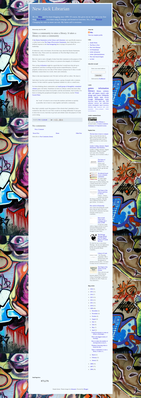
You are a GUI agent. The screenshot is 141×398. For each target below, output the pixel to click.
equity (96, 97)
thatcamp (90, 107)
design (90, 95)
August (94, 319)
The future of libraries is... (101, 160)
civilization (43, 65)
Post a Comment (39, 129)
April (93, 330)
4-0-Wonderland (94, 50)
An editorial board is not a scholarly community (103, 175)
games (91, 88)
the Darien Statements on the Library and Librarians (49, 40)
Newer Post (36, 133)
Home (57, 133)
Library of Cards (102, 253)
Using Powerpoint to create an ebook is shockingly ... (100, 333)
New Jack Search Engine (97, 56)
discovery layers (93, 101)
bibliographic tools (102, 99)
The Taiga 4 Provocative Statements (55, 42)
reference (90, 103)
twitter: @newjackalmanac (97, 54)
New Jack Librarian (50, 8)
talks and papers (94, 93)
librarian (99, 19)
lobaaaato (73, 389)
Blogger (86, 389)
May (93, 327)
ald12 (107, 107)
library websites (103, 91)
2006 (91, 369)
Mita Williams (100, 122)
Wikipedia (105, 95)
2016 (91, 289)
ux (95, 110)
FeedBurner (102, 78)
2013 (91, 297)
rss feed (92, 59)
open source (97, 95)
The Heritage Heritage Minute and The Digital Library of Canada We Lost (103, 238)
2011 (91, 303)
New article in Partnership (97, 205)
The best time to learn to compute (99, 134)
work (92, 122)
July (93, 322)
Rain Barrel (41, 19)
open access (104, 97)
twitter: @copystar (95, 52)
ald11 (104, 107)
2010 (91, 305)
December (95, 311)
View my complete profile (95, 35)
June (93, 324)
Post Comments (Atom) (46, 136)
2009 (91, 308)
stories (90, 105)
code (107, 93)
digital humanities (104, 105)
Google (90, 99)
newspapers (95, 105)
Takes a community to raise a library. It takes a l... (100, 350)
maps (95, 107)
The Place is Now (95, 45)
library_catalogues (99, 109)
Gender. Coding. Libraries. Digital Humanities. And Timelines (99, 146)
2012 (91, 300)
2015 (91, 292)
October (94, 316)
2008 (91, 364)
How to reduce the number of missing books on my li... (100, 342)
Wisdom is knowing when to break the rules (99, 346)
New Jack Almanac (95, 47)
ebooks (90, 97)
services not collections (101, 103)
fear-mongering (51, 44)
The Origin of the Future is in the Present (103, 268)
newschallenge (91, 110)
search (103, 93)
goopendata (90, 109)
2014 (91, 294)
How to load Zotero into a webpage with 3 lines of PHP (102, 220)
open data (102, 101)
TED (107, 101)
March (94, 355)
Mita (40, 17)
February (94, 357)
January (94, 360)
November (95, 313)
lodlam (107, 109)
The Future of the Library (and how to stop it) (103, 192)
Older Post (79, 133)
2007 (91, 366)
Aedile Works (93, 43)
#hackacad (99, 107)
